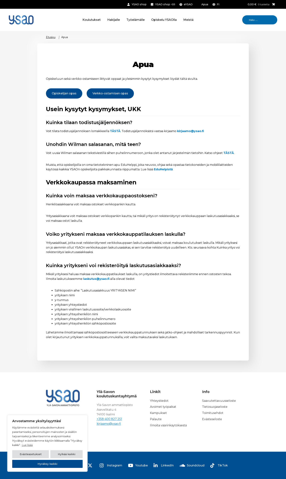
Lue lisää (27, 445)
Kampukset (158, 413)
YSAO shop (139, 4)
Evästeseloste (212, 419)
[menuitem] (216, 4)
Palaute (156, 419)
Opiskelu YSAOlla (164, 19)
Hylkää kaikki (66, 454)
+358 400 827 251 (109, 419)
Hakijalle (113, 19)
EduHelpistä (163, 169)
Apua (204, 4)
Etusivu (50, 37)
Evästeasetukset (31, 454)
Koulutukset (91, 19)
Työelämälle (135, 19)
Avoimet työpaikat (163, 407)
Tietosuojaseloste (214, 407)
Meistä (188, 19)
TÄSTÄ (115, 131)
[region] (47, 443)
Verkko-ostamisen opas (110, 93)
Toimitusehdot (212, 413)
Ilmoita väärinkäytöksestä (168, 425)
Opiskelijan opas (64, 93)
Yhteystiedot (159, 400)
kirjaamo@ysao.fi (190, 131)
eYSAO (188, 4)
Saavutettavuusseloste (219, 400)
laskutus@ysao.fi (96, 279)
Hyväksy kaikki (47, 464)
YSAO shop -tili (165, 4)
